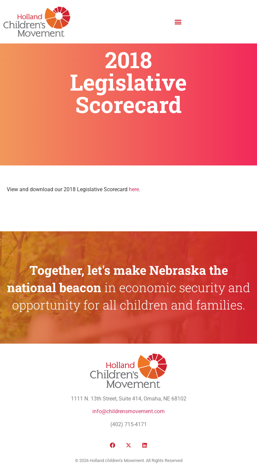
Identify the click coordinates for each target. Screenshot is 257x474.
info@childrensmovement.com (128, 411)
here (134, 189)
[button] (177, 21)
